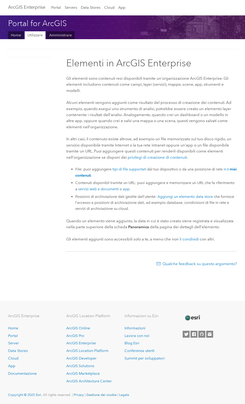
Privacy (79, 395)
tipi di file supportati (129, 169)
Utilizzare (35, 35)
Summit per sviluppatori (144, 358)
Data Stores (90, 7)
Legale (124, 395)
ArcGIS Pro (75, 336)
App (121, 7)
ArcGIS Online (78, 328)
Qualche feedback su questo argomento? (200, 263)
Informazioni (134, 328)
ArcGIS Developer (81, 358)
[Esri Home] (192, 317)
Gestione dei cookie (101, 395)
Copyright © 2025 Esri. (25, 395)
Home (16, 35)
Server (13, 343)
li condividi (189, 239)
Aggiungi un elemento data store (185, 196)
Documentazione (22, 373)
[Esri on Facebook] (194, 334)
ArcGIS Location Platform (87, 350)
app (126, 189)
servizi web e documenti (98, 189)
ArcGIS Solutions (80, 366)
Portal (56, 7)
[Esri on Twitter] (186, 334)
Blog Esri (131, 343)
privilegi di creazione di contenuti (157, 157)
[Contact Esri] (209, 334)
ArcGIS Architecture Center (89, 381)
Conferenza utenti (139, 350)
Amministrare (60, 35)
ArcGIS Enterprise (26, 7)
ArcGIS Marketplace (83, 373)
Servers (71, 7)
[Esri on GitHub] (201, 334)
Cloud (109, 7)
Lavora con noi (136, 336)
